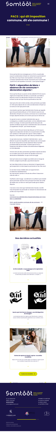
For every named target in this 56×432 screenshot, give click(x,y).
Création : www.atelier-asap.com (13, 425)
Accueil (8, 37)
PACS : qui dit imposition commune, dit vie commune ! (25, 202)
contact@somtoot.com (12, 404)
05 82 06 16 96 (9, 402)
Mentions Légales (10, 422)
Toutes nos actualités (28, 374)
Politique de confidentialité (12, 424)
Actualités (13, 37)
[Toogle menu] (48, 3)
